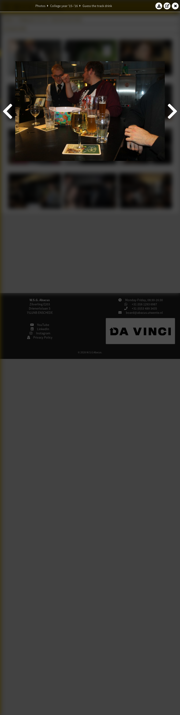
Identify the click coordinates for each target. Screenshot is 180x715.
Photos (40, 6)
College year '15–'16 (64, 6)
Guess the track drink (97, 6)
